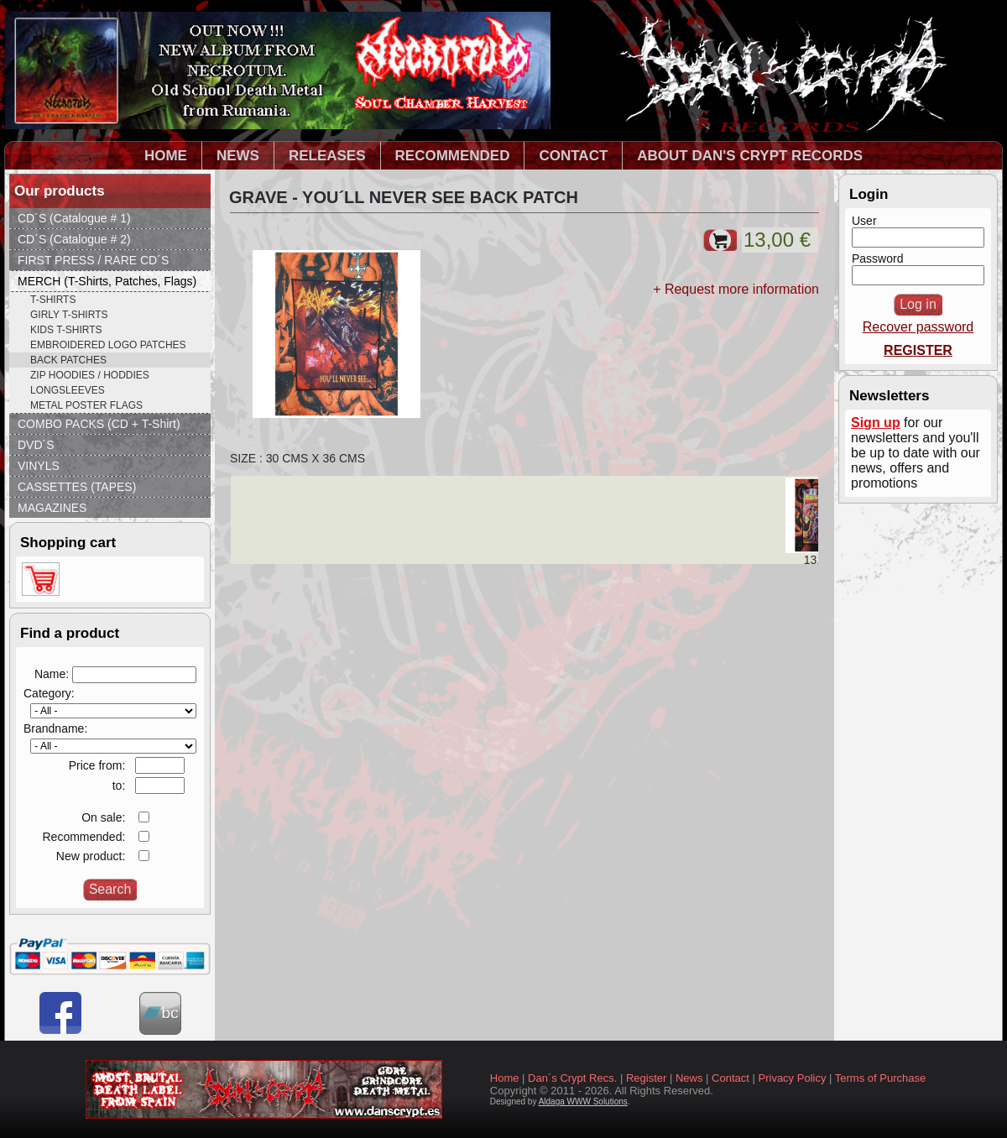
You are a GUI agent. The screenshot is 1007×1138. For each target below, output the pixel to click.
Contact (730, 1078)
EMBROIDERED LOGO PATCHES (108, 345)
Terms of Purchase (880, 1078)
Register (646, 1078)
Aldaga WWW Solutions (583, 1101)
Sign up (875, 422)
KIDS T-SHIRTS (66, 330)
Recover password (918, 327)
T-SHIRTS (53, 299)
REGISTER (918, 350)
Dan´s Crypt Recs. (572, 1078)
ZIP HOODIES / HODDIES (89, 375)
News (689, 1078)
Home (504, 1078)
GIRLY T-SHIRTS (68, 315)
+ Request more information (736, 289)
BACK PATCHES (68, 360)
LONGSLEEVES (67, 390)
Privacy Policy (793, 1078)
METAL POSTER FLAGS (86, 405)
